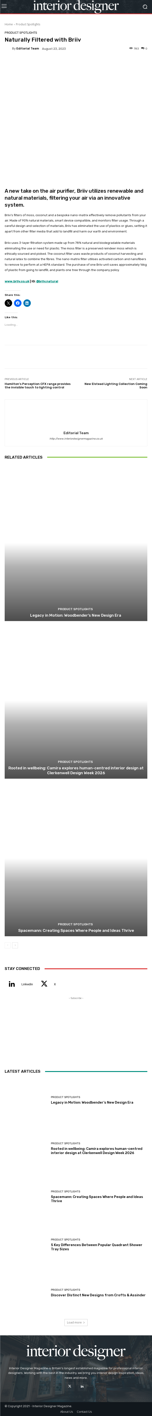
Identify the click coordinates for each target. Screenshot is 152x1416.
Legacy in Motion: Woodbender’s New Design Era (76, 615)
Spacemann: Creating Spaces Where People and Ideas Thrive (76, 930)
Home (9, 24)
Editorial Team (27, 48)
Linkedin (27, 984)
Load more (76, 1322)
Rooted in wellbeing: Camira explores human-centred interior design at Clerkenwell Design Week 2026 (76, 770)
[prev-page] (8, 945)
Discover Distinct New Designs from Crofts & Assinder (98, 1295)
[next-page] (15, 945)
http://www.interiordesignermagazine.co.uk (76, 438)
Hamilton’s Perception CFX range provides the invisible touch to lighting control (38, 385)
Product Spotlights (28, 24)
